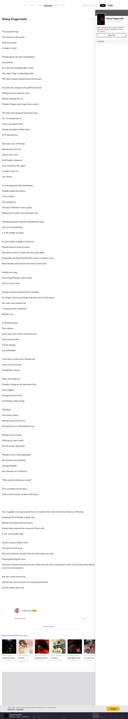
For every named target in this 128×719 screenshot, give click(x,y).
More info (11, 709)
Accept (113, 709)
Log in (103, 5)
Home (25, 5)
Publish (110, 5)
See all (84, 619)
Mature (56, 5)
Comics (32, 5)
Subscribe (111, 35)
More (63, 5)
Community (48, 5)
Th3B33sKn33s (27, 611)
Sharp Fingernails (115, 18)
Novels (39, 5)
